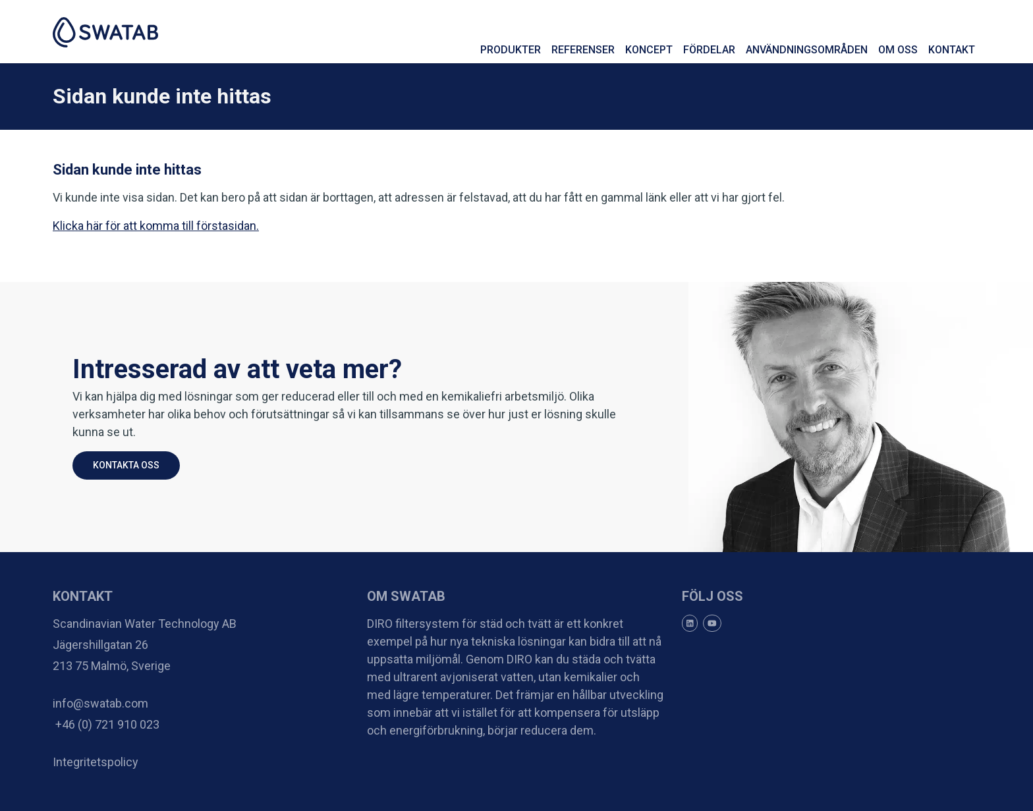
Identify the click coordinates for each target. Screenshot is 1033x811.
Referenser (583, 49)
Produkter (510, 49)
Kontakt (951, 49)
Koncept (649, 49)
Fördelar (709, 49)
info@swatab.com (100, 703)
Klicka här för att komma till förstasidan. (156, 226)
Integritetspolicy (95, 762)
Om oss (898, 49)
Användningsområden (807, 49)
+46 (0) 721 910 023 (106, 724)
